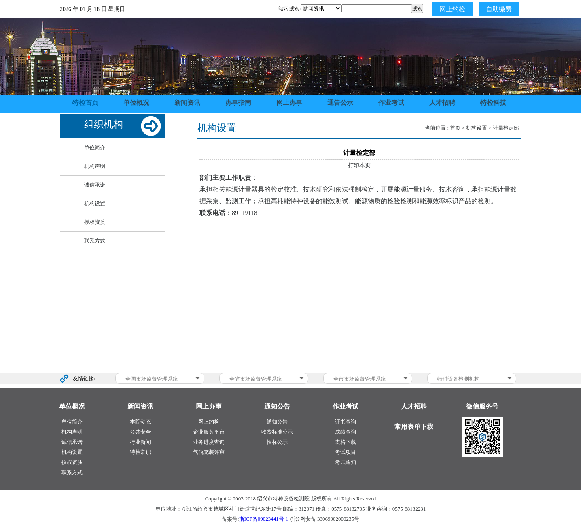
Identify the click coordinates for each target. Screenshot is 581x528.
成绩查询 (345, 432)
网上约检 (452, 9)
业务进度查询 (209, 442)
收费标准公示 (277, 432)
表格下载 (345, 442)
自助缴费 (499, 9)
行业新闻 (140, 442)
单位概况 (136, 102)
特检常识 (140, 452)
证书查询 (345, 422)
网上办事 (289, 102)
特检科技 (493, 102)
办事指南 (238, 102)
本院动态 (140, 422)
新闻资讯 (187, 102)
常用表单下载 (413, 426)
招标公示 (277, 442)
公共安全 (140, 432)
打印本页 (359, 165)
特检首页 (85, 102)
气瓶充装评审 (209, 452)
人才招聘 (442, 102)
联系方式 (94, 241)
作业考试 (391, 102)
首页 (455, 128)
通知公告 (277, 422)
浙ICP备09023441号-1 (263, 519)
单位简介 (94, 148)
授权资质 (94, 222)
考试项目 (345, 452)
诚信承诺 (94, 185)
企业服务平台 (209, 432)
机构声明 (94, 166)
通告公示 (340, 102)
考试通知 (345, 462)
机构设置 (94, 203)
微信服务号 (482, 406)
